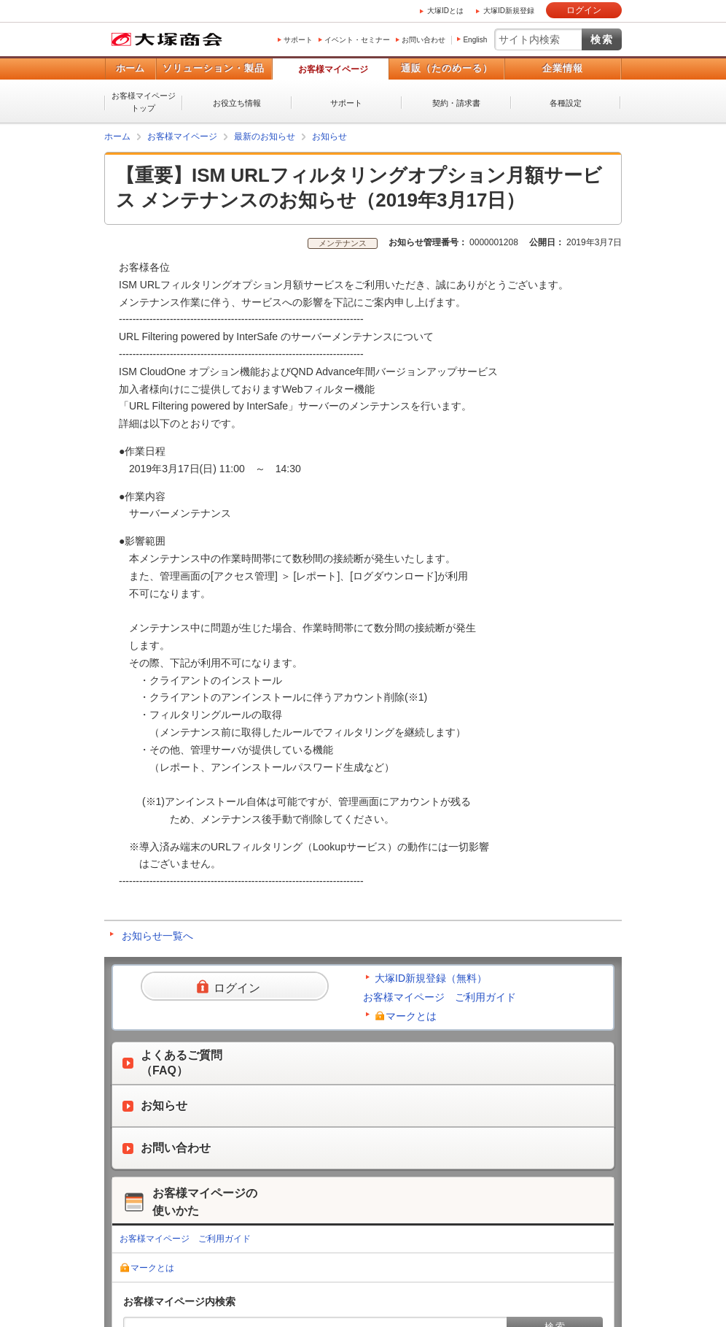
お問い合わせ (423, 40)
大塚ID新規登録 (508, 11)
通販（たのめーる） (447, 68)
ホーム (130, 68)
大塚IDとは (445, 11)
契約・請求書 (456, 103)
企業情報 (562, 68)
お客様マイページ (333, 69)
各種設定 (566, 103)
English (475, 40)
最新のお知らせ (264, 136)
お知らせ (329, 136)
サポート (298, 40)
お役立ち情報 (237, 103)
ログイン (583, 10)
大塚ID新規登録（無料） (431, 978)
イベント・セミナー (357, 40)
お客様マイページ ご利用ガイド (439, 997)
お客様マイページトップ (144, 101)
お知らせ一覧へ (157, 936)
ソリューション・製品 (214, 68)
